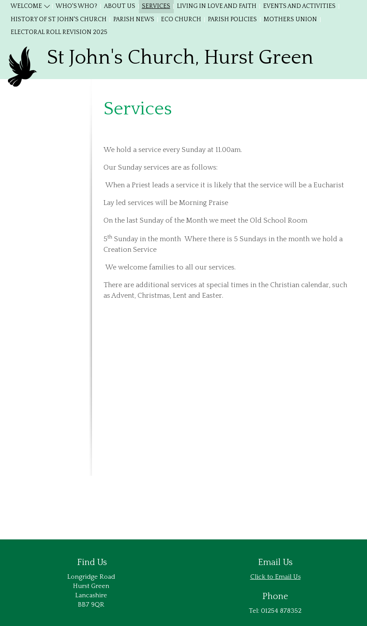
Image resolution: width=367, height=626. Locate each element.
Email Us (288, 576)
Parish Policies (232, 19)
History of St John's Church (59, 19)
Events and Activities (299, 6)
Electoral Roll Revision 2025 (59, 32)
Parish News (133, 19)
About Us (119, 6)
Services (156, 6)
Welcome (26, 6)
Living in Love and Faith (216, 6)
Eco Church (181, 19)
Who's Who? (76, 6)
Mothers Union (290, 19)
